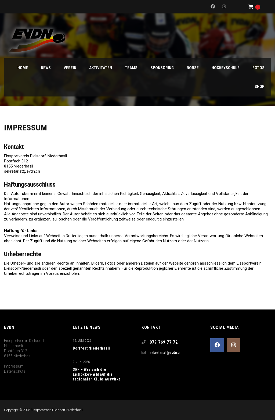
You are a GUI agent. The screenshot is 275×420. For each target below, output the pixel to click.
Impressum (14, 366)
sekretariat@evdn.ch (22, 171)
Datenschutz (14, 371)
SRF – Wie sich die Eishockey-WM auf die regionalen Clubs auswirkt (96, 374)
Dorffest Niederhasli (91, 348)
